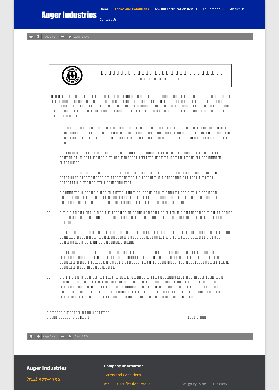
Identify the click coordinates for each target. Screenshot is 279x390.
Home (104, 9)
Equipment (211, 9)
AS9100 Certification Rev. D (176, 9)
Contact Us (108, 20)
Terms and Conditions (132, 9)
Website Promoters (212, 384)
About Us (237, 9)
